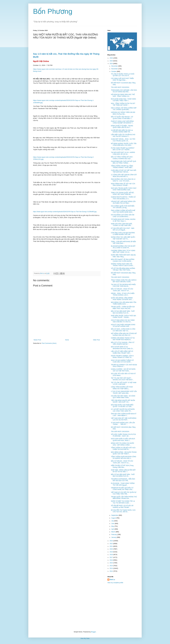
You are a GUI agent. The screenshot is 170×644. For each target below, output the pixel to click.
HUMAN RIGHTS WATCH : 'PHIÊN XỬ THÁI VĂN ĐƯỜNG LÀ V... (123, 197)
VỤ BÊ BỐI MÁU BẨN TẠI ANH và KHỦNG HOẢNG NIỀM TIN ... (122, 131)
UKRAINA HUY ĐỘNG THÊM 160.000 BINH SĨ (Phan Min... (123, 113)
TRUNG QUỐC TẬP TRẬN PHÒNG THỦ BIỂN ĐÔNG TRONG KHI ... (124, 497)
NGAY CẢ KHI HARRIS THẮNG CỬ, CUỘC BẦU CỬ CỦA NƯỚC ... (122, 361)
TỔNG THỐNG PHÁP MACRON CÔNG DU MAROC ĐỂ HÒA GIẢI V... (123, 457)
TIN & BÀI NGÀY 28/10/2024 (120, 431)
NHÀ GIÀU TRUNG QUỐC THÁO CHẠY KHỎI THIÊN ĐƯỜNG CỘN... (123, 189)
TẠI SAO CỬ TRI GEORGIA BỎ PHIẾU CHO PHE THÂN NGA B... (123, 285)
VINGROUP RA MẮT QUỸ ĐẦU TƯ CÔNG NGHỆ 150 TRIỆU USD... (122, 488)
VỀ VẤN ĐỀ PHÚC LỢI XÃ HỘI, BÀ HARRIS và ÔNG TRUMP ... (122, 506)
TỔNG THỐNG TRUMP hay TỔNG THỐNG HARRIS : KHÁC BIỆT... (122, 166)
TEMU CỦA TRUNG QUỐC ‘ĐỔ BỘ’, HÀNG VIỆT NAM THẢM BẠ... (122, 193)
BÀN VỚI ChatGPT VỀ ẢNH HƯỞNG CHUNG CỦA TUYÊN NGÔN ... (122, 260)
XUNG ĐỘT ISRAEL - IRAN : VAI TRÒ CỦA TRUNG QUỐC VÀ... (123, 140)
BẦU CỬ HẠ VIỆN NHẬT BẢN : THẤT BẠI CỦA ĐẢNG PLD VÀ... (123, 312)
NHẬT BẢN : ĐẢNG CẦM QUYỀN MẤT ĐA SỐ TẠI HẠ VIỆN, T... (123, 470)
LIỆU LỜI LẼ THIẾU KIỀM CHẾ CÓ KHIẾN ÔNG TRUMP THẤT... (122, 352)
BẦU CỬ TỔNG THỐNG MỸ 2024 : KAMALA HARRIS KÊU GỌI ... (122, 157)
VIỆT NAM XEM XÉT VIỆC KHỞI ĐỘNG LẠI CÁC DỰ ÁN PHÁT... (123, 419)
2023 (111, 541)
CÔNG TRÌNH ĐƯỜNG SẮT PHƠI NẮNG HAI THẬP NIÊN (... (122, 387)
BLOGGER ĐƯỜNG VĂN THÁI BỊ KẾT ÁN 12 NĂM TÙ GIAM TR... (123, 247)
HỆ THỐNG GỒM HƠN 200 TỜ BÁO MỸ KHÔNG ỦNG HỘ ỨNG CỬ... (124, 334)
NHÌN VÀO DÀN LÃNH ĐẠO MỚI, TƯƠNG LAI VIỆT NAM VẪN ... (121, 224)
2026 (111, 58)
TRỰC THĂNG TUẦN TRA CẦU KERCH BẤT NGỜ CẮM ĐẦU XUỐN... (123, 281)
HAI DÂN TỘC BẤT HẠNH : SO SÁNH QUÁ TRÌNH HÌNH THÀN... (123, 396)
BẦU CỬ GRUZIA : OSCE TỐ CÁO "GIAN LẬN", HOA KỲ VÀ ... (122, 289)
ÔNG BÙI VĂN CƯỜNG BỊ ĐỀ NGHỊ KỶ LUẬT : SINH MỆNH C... (123, 414)
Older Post (96, 340)
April (113, 529)
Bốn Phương (52, 11)
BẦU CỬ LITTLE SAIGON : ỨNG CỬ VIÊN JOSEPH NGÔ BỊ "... (122, 343)
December (114, 66)
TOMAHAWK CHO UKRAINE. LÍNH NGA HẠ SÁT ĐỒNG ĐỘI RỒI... (124, 91)
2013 (111, 568)
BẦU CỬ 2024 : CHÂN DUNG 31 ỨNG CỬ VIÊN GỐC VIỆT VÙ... (123, 329)
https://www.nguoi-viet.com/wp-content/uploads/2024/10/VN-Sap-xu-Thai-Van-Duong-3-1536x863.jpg (64, 211)
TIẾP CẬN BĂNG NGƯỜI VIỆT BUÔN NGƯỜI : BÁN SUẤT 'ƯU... (123, 401)
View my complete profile (115, 582)
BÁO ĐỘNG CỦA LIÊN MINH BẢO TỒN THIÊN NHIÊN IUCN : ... (123, 303)
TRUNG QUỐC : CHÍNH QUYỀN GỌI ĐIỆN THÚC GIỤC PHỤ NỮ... (123, 307)
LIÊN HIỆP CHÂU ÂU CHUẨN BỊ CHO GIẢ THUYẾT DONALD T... (123, 135)
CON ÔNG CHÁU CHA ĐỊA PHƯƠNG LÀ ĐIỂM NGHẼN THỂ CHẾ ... (123, 233)
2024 (111, 63)
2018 (111, 554)
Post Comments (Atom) (49, 343)
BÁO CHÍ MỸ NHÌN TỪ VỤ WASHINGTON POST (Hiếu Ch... (122, 347)
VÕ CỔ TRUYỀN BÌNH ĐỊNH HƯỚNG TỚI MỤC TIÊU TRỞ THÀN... (123, 269)
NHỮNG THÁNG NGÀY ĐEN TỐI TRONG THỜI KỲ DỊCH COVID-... (122, 264)
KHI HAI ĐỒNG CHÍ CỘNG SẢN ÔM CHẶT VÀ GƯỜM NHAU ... (122, 215)
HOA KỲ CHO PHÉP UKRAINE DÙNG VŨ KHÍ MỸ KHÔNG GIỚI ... (123, 325)
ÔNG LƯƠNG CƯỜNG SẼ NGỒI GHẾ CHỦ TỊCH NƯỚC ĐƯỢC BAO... (123, 211)
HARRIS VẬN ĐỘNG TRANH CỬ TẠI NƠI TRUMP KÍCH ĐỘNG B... (123, 338)
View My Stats (85, 638)
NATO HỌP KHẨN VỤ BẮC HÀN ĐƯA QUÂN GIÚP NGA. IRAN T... (123, 439)
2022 (111, 543)
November (114, 69)
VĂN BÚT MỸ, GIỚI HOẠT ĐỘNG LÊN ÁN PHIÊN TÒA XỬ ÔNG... (123, 202)
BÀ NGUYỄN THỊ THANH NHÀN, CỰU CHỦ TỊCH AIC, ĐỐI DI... (123, 511)
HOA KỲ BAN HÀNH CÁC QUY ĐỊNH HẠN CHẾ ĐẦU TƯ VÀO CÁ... (123, 321)
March (113, 532)
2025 (111, 61)
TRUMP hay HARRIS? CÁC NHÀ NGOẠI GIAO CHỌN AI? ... (124, 365)
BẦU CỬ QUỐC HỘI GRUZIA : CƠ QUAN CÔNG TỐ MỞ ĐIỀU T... (122, 117)
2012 (111, 571)
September (115, 515)
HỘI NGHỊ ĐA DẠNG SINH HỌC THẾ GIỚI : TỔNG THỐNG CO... (123, 95)
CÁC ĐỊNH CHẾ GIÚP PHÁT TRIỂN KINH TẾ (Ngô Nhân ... (122, 79)
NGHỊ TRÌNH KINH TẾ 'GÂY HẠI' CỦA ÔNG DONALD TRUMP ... (123, 184)
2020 (111, 549)
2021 (111, 546)
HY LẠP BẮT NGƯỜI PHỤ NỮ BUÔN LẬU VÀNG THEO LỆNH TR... (123, 410)
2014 (111, 565)
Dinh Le (42, 273)
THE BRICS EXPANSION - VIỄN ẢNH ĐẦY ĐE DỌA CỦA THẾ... (123, 479)
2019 (111, 552)
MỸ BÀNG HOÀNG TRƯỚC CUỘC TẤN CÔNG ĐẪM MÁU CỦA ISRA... (123, 144)
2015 (111, 563)
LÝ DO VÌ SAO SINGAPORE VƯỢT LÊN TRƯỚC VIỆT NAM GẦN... (124, 392)
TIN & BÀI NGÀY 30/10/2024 (120, 87)
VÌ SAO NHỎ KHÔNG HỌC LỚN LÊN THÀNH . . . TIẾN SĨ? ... (123, 423)
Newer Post (37, 340)
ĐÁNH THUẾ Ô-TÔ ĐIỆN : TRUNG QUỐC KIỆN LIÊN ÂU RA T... (122, 126)
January (114, 537)
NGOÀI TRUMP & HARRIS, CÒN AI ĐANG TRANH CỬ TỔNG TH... (122, 356)
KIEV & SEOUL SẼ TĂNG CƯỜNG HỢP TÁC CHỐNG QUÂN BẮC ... (123, 108)
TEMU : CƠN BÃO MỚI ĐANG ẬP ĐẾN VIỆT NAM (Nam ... (123, 242)
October (114, 71)
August (113, 518)
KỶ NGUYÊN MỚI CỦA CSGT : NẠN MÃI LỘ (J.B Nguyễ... (122, 229)
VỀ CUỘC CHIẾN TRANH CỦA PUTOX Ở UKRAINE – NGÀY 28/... (123, 435)
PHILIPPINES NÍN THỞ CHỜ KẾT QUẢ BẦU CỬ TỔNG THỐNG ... (123, 162)
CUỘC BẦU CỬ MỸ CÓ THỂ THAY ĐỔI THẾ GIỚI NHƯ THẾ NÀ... (123, 171)
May (112, 526)
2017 (111, 557)
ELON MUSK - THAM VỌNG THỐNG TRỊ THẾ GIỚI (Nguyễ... (123, 484)
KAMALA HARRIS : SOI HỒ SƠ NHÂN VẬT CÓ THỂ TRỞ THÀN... (123, 370)
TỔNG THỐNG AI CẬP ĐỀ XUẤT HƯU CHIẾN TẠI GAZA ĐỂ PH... (123, 448)
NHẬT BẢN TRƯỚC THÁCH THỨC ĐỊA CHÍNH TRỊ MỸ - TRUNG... (123, 316)
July (112, 521)
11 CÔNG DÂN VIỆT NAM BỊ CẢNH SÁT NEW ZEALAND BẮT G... (124, 175)
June (113, 523)
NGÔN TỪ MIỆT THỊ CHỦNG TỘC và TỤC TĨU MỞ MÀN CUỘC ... (123, 502)
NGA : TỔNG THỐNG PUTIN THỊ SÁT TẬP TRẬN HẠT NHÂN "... (123, 104)
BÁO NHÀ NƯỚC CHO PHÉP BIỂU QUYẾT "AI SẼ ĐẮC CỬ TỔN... (122, 405)
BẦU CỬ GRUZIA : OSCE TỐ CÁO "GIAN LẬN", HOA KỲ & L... (122, 462)
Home (67, 340)
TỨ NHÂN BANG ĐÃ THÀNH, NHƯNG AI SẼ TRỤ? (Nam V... (123, 220)
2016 (111, 560)
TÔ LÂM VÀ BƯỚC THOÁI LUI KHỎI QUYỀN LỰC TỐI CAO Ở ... (122, 74)
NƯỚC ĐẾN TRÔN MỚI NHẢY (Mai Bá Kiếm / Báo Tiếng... (123, 255)
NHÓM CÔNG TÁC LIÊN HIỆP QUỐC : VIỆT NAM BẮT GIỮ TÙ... (123, 238)
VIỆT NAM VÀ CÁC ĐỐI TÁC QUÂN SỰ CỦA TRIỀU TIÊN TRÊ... (123, 493)
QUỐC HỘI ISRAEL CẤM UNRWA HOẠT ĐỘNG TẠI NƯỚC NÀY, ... (122, 298)
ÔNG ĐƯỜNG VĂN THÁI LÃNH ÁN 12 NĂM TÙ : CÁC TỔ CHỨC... (123, 180)
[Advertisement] (85, 607)
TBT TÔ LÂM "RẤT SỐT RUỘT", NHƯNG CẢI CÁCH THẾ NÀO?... (122, 379)
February (114, 534)
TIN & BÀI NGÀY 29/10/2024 (120, 277)
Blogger (93, 632)
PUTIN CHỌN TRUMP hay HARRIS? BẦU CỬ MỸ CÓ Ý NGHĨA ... (122, 149)
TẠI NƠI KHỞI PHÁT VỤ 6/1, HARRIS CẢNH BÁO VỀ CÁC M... (123, 153)
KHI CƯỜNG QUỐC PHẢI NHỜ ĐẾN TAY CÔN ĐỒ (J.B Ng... (122, 206)
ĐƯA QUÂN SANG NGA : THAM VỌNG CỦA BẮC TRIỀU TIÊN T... (123, 99)
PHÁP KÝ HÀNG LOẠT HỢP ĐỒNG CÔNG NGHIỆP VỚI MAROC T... (122, 122)
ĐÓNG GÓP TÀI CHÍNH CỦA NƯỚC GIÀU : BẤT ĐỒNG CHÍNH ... (122, 444)
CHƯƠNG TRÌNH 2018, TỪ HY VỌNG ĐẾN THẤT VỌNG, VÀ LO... (123, 251)
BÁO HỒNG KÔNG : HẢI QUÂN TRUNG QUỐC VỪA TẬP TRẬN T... (124, 453)
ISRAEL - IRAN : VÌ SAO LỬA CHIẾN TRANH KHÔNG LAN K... (122, 294)
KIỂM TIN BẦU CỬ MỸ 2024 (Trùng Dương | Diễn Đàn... (122, 466)
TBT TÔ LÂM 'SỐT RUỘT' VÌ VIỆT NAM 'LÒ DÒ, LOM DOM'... (123, 383)
